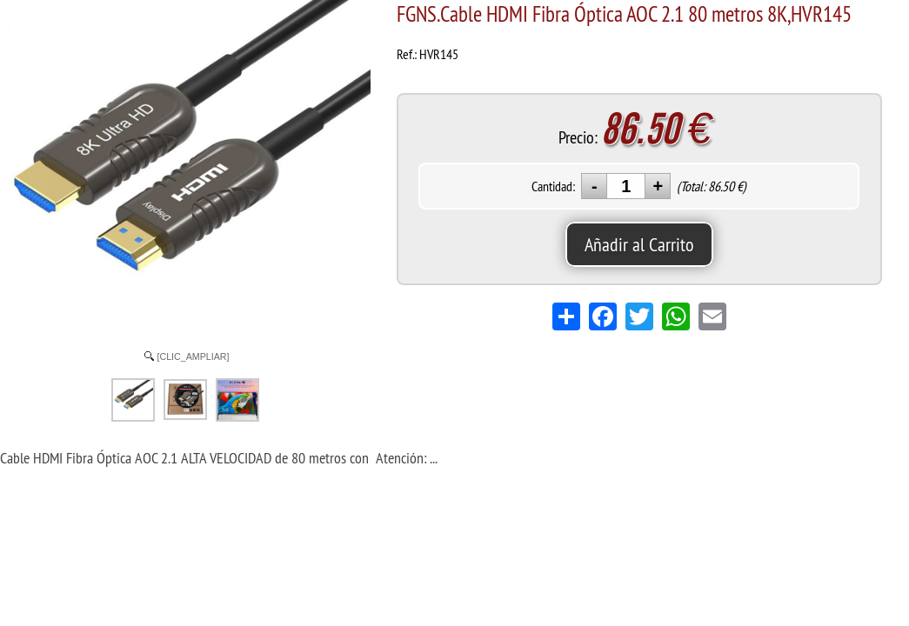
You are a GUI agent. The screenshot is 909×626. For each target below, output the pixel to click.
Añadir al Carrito (639, 244)
